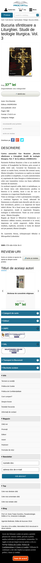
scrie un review (9, 133)
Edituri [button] (6, 321)
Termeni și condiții (8, 381)
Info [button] (4, 375)
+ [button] (37, 313)
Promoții (5, 429)
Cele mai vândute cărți (10, 491)
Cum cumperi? (7, 396)
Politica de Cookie (8, 386)
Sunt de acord (20, 558)
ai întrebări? (7, 129)
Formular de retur (8, 450)
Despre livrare (7, 402)
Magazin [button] (6, 419)
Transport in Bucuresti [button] (13, 360)
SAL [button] (5, 344)
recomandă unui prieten (12, 124)
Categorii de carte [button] (10, 313)
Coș (22, 9)
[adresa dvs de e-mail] (20, 469)
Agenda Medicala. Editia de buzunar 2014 (17, 521)
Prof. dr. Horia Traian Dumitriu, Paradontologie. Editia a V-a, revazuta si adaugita (19, 515)
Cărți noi (5, 424)
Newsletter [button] (7, 457)
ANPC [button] (5, 328)
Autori (4, 440)
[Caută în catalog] (37, 15)
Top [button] (4, 486)
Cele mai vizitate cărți (9, 502)
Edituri (4, 434)
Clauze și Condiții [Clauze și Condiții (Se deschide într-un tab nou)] (22, 547)
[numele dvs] (20, 463)
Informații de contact (9, 412)
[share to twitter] (22, 140)
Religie (11, 118)
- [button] (37, 328)
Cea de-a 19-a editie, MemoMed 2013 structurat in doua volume (20, 527)
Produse (7, 15)
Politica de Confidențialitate (11, 391)
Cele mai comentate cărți (11, 496)
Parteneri (5, 445)
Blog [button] (5, 508)
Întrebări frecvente (8, 407)
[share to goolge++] (17, 140)
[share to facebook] (13, 140)
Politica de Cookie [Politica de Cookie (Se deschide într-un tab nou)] (14, 544)
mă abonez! (20, 476)
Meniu (33, 9)
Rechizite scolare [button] (10, 368)
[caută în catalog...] (24, 15)
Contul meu (9, 9)
